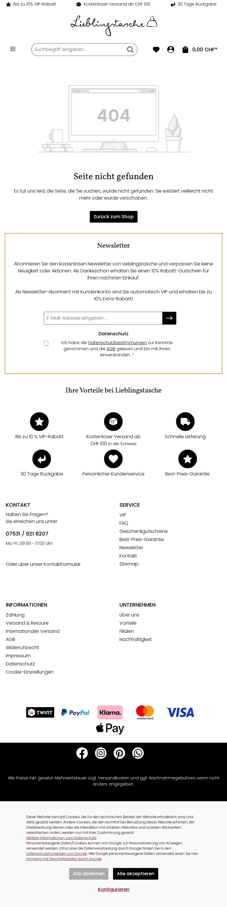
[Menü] (13, 49)
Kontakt (128, 555)
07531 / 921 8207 (27, 533)
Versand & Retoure (27, 623)
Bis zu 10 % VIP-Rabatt (39, 436)
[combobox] (77, 49)
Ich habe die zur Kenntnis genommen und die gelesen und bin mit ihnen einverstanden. (117, 349)
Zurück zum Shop (114, 216)
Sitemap (128, 564)
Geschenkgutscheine (143, 531)
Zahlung (15, 615)
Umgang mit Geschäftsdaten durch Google (64, 858)
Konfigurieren (113, 889)
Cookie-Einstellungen (30, 672)
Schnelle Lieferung (185, 436)
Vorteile (128, 623)
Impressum (18, 655)
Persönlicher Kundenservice (113, 474)
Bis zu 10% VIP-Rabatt (34, 4)
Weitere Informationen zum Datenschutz (61, 837)
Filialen (126, 631)
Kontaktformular (62, 564)
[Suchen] (130, 49)
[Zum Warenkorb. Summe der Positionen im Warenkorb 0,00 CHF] (199, 49)
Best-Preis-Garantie (187, 474)
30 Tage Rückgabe (197, 4)
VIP (122, 515)
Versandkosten (113, 778)
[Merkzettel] (156, 49)
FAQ (123, 523)
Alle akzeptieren (135, 873)
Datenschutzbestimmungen (117, 343)
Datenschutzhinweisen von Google (56, 853)
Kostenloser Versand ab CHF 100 (117, 4)
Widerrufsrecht (22, 647)
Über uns (129, 615)
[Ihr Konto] (170, 49)
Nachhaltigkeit (135, 639)
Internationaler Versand (32, 631)
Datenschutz (20, 664)
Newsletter (131, 547)
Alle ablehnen (89, 873)
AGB (111, 349)
